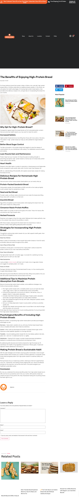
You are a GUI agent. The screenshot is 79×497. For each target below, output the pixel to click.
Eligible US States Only (72, 2)
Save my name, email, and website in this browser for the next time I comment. (19, 435)
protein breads (12, 262)
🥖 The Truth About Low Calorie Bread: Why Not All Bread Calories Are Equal (71, 134)
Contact (48, 36)
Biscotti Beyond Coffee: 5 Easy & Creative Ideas (71, 100)
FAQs (55, 36)
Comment (2, 408)
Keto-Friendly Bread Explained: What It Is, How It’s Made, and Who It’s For (71, 119)
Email (2, 430)
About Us (31, 36)
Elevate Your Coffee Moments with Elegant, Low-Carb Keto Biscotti (71, 148)
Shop (23, 36)
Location (39, 36)
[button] (59, 86)
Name (2, 425)
